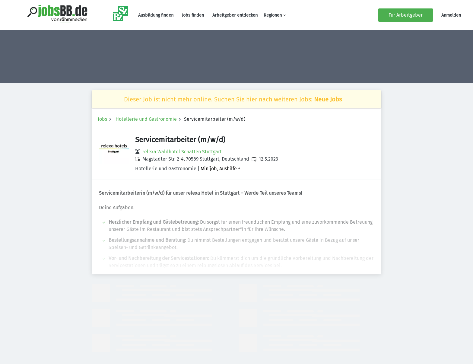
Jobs (102, 119)
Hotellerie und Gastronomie (146, 119)
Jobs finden (193, 15)
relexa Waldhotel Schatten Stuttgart (182, 152)
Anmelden (451, 15)
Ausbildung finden (155, 15)
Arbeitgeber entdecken (235, 15)
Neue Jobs (328, 99)
